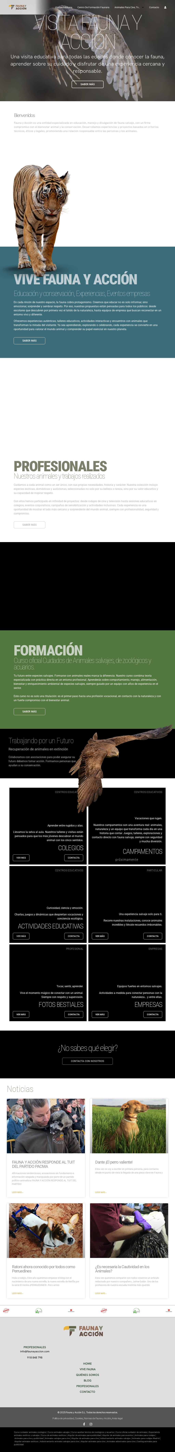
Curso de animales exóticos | (54, 1435)
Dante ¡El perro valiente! (113, 1162)
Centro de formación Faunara (93, 7)
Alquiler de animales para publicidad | (85, 1435)
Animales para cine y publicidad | (30, 1438)
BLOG (87, 1380)
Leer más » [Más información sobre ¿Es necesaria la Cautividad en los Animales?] (100, 1293)
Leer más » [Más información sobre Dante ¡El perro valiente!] (100, 1192)
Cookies (79, 1418)
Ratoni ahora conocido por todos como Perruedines (43, 1268)
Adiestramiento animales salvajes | (116, 1438)
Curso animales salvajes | (59, 1432)
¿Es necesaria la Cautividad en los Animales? (122, 1268)
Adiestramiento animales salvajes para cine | (60, 1441)
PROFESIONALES (87, 1386)
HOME (87, 1363)
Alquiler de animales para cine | (85, 1438)
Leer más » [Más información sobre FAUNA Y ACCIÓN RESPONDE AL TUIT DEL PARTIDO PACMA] (17, 1192)
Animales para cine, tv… (129, 7)
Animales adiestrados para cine (121, 1441)
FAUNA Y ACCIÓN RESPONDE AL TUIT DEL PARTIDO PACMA (43, 1164)
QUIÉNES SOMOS (87, 1375)
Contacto (154, 7)
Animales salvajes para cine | (58, 1438)
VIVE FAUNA (88, 1369)
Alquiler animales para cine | (94, 1441)
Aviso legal (117, 1418)
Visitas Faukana (63, 7)
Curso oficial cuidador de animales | (132, 1432)
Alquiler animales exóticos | (27, 1441)
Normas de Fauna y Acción (97, 1418)
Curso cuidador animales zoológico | (31, 1432)
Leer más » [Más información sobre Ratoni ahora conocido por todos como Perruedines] (17, 1293)
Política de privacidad (63, 1418)
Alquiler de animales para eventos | (118, 1435)
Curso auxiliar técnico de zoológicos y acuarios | (93, 1432)
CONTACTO (87, 1392)
